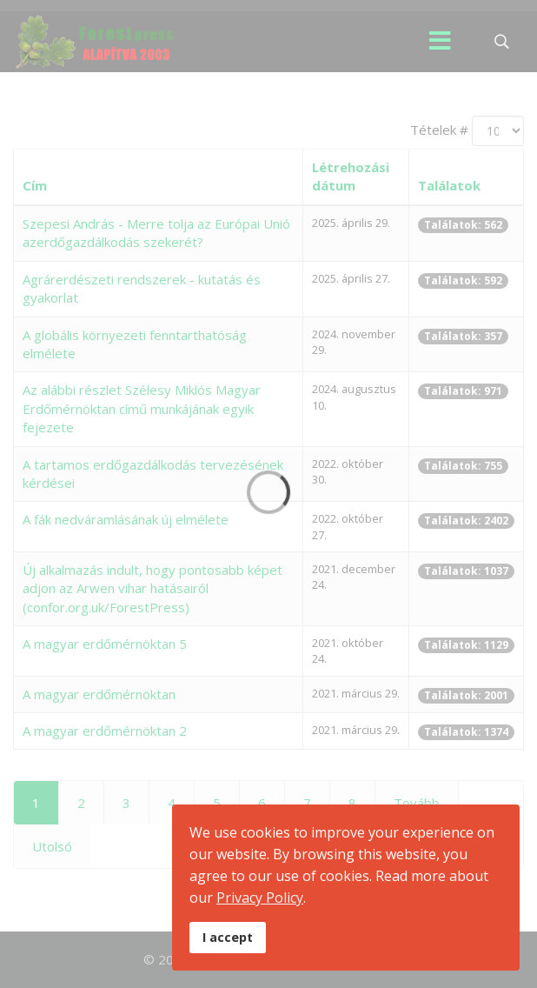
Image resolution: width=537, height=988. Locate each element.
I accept (227, 937)
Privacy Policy (259, 897)
